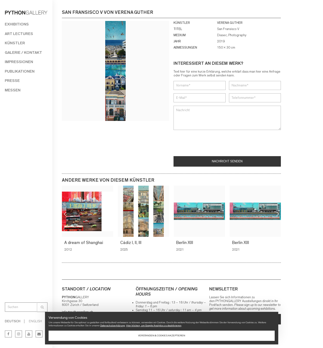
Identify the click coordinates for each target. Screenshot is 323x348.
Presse (12, 81)
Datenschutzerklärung (112, 325)
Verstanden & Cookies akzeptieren (161, 335)
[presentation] (210, 143)
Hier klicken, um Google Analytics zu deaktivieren (153, 325)
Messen (12, 90)
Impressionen (19, 62)
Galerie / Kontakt (23, 52)
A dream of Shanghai (84, 243)
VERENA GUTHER (230, 23)
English (35, 321)
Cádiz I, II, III (131, 243)
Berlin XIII (185, 243)
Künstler (15, 43)
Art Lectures (19, 34)
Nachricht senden (227, 161)
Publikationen (20, 71)
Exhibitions (17, 24)
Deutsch (12, 321)
